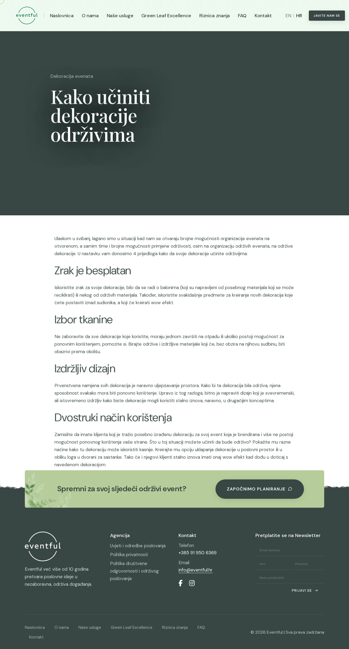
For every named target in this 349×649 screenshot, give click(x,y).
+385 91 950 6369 (198, 553)
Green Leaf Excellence (166, 15)
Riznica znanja (214, 15)
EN (288, 16)
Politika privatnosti (129, 554)
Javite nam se (327, 15)
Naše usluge (120, 15)
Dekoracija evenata (71, 76)
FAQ (242, 15)
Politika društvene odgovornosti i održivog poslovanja (134, 570)
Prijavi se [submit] (305, 590)
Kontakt (263, 15)
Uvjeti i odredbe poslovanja (138, 546)
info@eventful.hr (196, 570)
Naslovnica (62, 15)
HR (299, 16)
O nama (90, 15)
